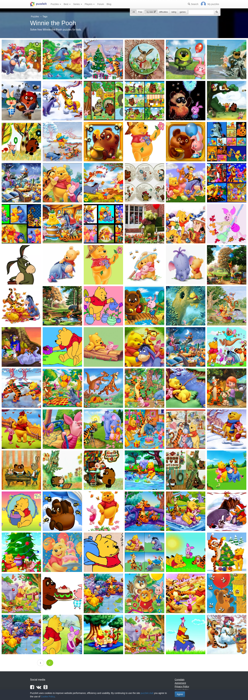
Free (140, 12)
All (133, 12)
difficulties (163, 12)
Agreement (180, 683)
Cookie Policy (48, 696)
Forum (100, 4)
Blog (109, 4)
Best (67, 4)
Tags (45, 16)
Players (90, 4)
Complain (179, 679)
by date (151, 12)
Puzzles (56, 4)
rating (173, 12)
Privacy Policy (182, 686)
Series (77, 4)
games (183, 12)
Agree (180, 694)
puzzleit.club (147, 693)
